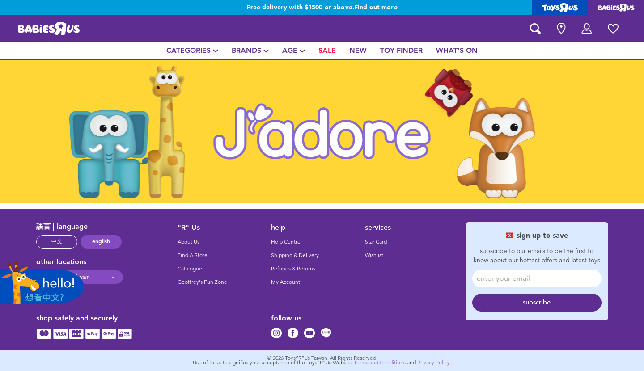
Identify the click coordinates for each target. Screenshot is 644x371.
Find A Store (193, 255)
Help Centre (286, 242)
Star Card (376, 242)
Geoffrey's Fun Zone (202, 282)
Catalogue (190, 269)
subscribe (537, 302)
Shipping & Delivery (295, 255)
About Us (188, 242)
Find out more (376, 7)
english (101, 241)
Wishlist (374, 255)
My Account (285, 282)
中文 (56, 241)
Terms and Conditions (380, 362)
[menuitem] (192, 50)
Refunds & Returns (293, 269)
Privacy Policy (433, 362)
